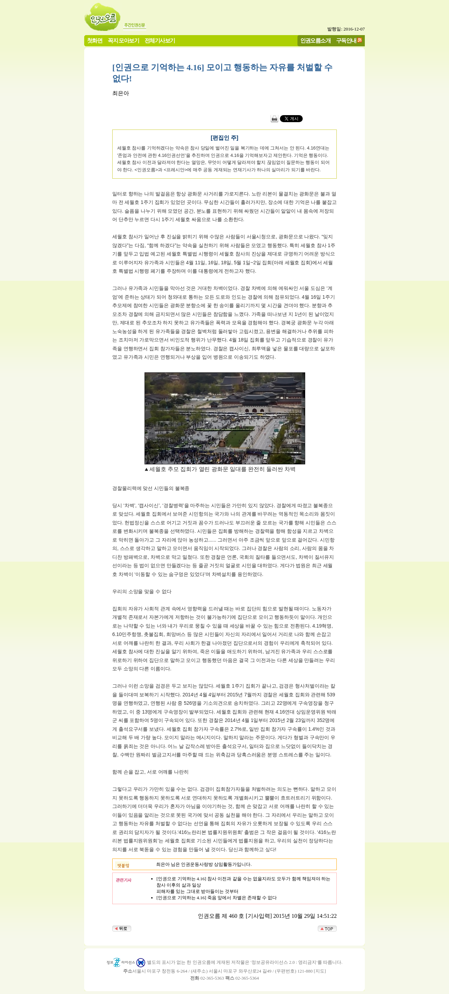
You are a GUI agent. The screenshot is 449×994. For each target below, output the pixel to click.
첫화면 (94, 41)
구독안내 (346, 41)
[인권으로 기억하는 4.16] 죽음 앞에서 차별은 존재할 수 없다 (216, 897)
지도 (319, 971)
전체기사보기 (160, 41)
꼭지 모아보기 (123, 41)
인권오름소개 (315, 41)
